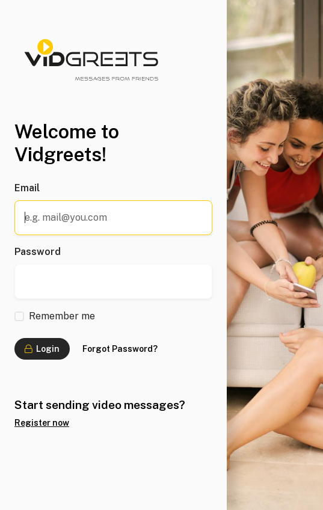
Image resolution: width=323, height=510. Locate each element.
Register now (41, 423)
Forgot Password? (120, 349)
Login (42, 349)
